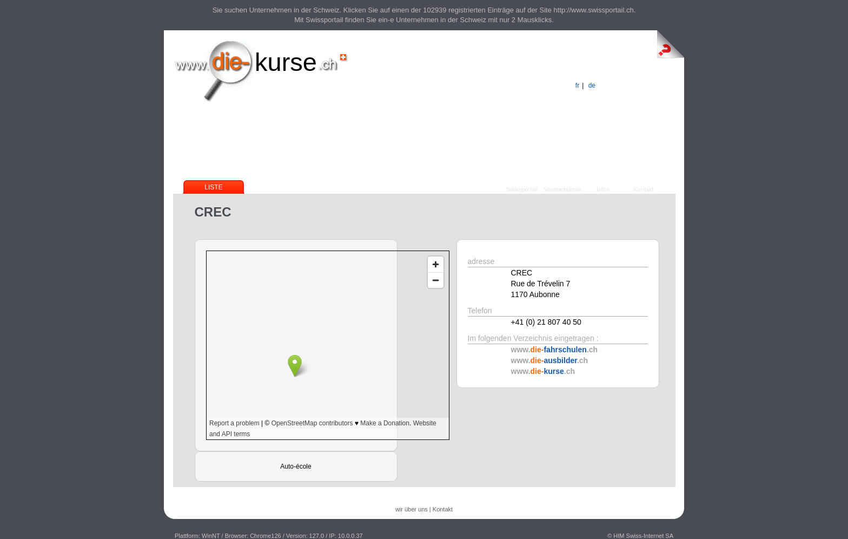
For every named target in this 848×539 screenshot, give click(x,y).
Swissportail (522, 189)
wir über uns (411, 509)
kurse (286, 62)
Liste (213, 187)
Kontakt (643, 189)
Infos (603, 189)
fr (577, 85)
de (591, 85)
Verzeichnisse (562, 189)
